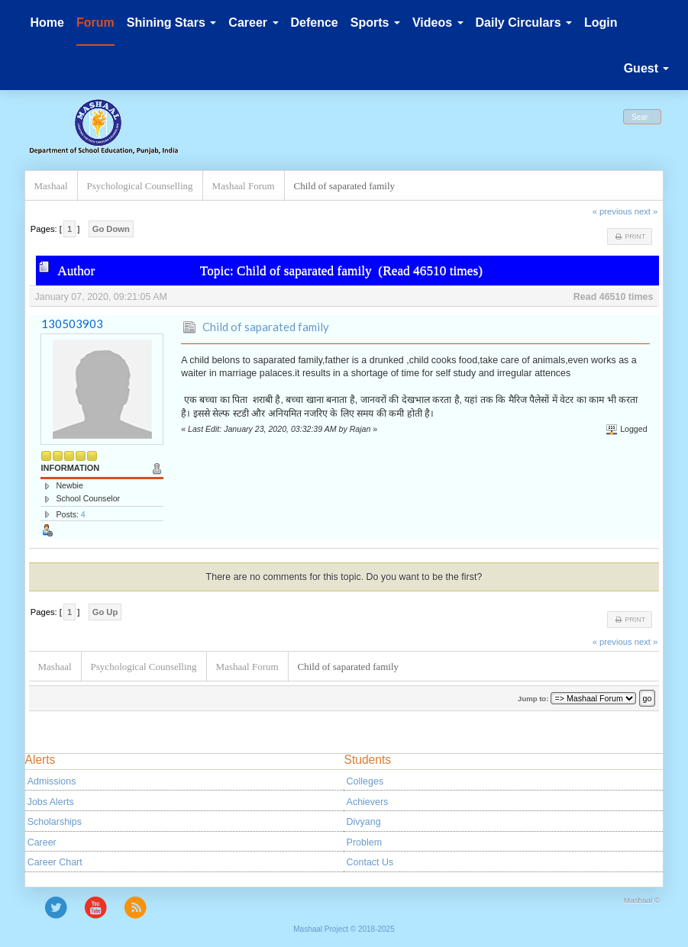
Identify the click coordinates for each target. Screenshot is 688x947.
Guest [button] (647, 68)
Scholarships (54, 822)
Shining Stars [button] (172, 22)
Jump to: (533, 698)
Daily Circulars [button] (524, 22)
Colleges (365, 781)
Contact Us (370, 862)
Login (601, 22)
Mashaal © (642, 900)
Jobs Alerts (50, 802)
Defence (314, 22)
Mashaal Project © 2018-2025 (343, 929)
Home (47, 22)
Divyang (364, 822)
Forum (95, 22)
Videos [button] (438, 22)
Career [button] (253, 22)
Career (42, 842)
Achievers (368, 802)
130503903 (72, 323)
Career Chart (54, 862)
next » (646, 211)
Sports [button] (375, 22)
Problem (364, 842)
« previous (612, 211)
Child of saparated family (265, 326)
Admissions (51, 781)
